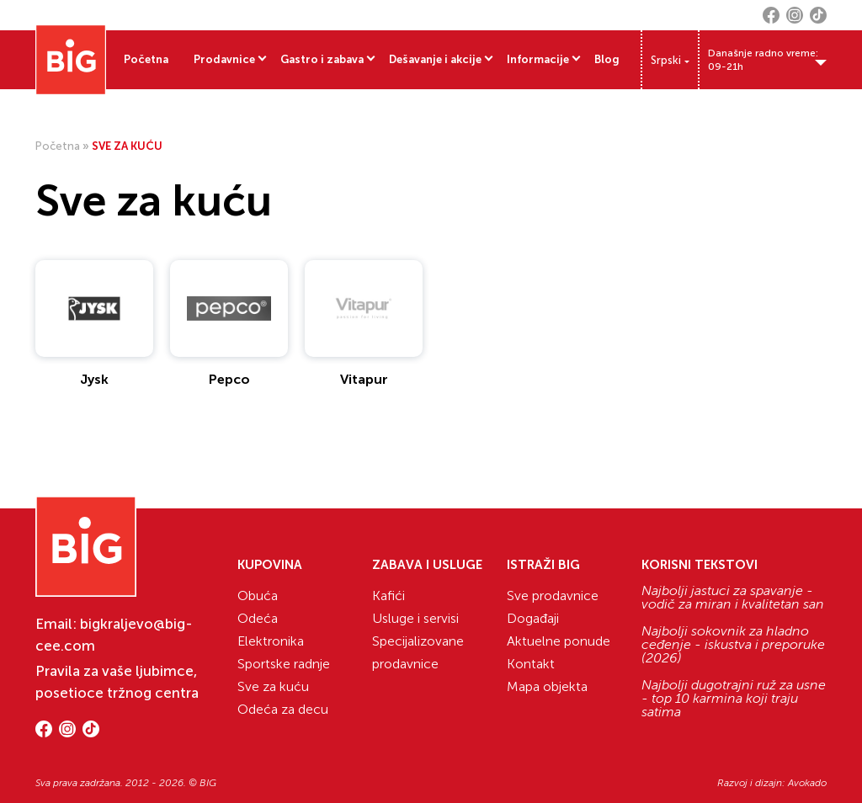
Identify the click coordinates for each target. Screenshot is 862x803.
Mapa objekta (547, 686)
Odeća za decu (282, 709)
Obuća (257, 596)
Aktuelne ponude (558, 641)
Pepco (229, 379)
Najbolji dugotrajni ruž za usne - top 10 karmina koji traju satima (733, 698)
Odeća (257, 618)
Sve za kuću (273, 686)
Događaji (533, 618)
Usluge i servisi (415, 618)
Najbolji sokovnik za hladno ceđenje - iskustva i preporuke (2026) (733, 645)
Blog (607, 59)
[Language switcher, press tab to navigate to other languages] (670, 60)
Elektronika (270, 641)
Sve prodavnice (553, 596)
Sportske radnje (283, 664)
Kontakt (531, 664)
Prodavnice (224, 59)
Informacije (538, 59)
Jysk (94, 379)
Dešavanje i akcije (435, 59)
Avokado (807, 783)
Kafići (388, 596)
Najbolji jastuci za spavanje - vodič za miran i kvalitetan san (732, 597)
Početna (146, 59)
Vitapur (364, 379)
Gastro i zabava (322, 59)
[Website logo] (70, 59)
